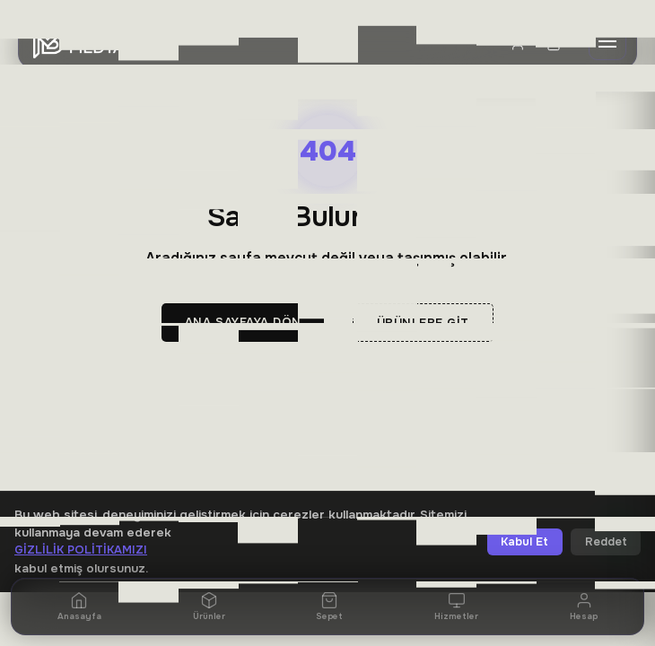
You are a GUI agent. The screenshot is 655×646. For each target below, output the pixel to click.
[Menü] (607, 44)
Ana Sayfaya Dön (243, 322)
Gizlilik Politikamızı (80, 550)
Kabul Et (524, 542)
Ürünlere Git (423, 323)
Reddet (606, 542)
